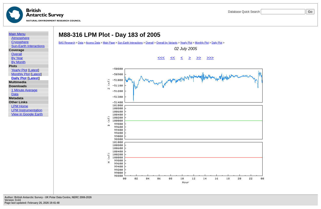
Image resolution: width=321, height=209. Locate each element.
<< (172, 58)
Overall (16, 54)
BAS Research (67, 42)
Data (14, 94)
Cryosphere (20, 42)
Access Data (93, 42)
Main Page (109, 42)
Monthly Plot (20, 74)
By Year (17, 58)
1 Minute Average (24, 90)
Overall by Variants (167, 42)
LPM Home (19, 106)
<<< (161, 58)
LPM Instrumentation (26, 110)
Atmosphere (20, 38)
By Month (18, 62)
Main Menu (17, 34)
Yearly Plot (19, 70)
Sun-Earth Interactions (28, 46)
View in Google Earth (27, 114)
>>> (210, 58)
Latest (33, 70)
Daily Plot (19, 78)
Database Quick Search (271, 12)
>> (198, 58)
